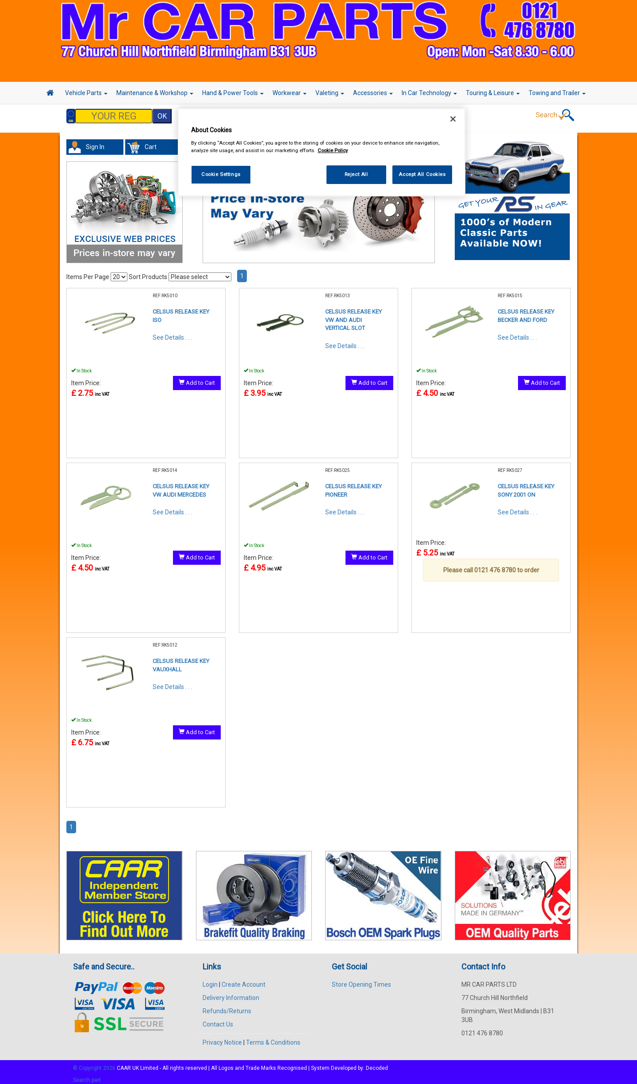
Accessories (373, 92)
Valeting (329, 92)
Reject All (356, 174)
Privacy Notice (222, 1038)
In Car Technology (429, 92)
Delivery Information (231, 993)
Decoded (377, 1064)
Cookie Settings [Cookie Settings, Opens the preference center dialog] (221, 174)
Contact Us (218, 1019)
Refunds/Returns (227, 1006)
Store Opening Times (361, 980)
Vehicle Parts (86, 92)
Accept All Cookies (422, 174)
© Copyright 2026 (95, 1064)
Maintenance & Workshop (154, 92)
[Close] (453, 119)
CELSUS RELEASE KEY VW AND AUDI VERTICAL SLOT (353, 315)
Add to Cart (197, 378)
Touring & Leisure (493, 92)
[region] (321, 152)
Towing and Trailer (557, 92)
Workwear (289, 92)
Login (210, 980)
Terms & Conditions (273, 1038)
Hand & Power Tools (233, 92)
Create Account (243, 980)
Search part (87, 1076)
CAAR (124, 1064)
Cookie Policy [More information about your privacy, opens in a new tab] (333, 150)
